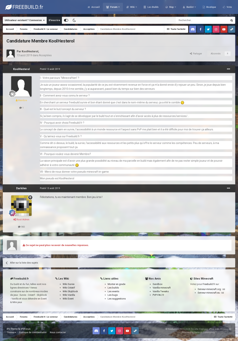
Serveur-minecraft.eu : (209, 292)
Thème (11, 332)
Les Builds (153, 7)
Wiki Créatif (69, 287)
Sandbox (157, 284)
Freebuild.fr (209, 284)
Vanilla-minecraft (162, 287)
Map (171, 7)
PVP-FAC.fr (158, 295)
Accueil (95, 7)
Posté (50, 69)
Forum (114, 7)
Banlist (190, 7)
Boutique (211, 7)
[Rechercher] (194, 20)
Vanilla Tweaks (161, 291)
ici (224, 289)
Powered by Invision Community (198, 332)
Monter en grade (116, 284)
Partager (196, 53)
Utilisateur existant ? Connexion (25, 20)
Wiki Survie (68, 284)
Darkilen (21, 188)
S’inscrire (54, 20)
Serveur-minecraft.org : (210, 289)
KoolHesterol (30, 51)
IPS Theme (12, 329)
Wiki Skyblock (70, 291)
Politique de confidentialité (32, 332)
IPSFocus (25, 329)
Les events (113, 291)
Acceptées (45, 55)
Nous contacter (58, 332)
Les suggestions (117, 298)
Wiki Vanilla (69, 295)
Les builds (113, 287)
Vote (229, 7)
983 (21, 226)
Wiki (132, 7)
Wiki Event (68, 298)
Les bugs (113, 295)
